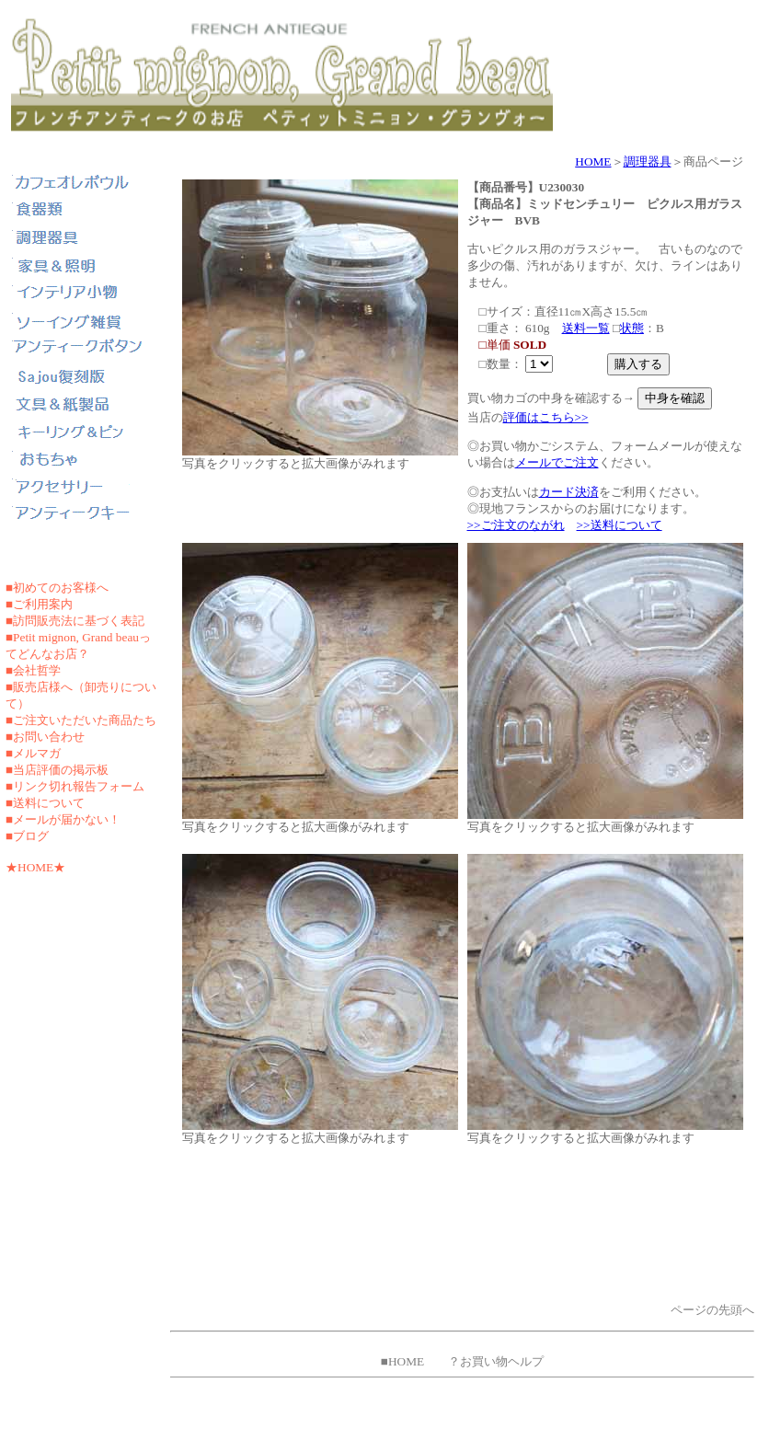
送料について (49, 803)
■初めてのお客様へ (57, 587)
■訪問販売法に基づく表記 (75, 621)
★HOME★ (35, 867)
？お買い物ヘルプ (496, 1361)
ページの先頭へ (712, 1310)
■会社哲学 (33, 670)
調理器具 (647, 161)
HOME (593, 161)
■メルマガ (33, 753)
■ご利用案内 (39, 604)
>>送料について (619, 525)
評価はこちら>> (546, 417)
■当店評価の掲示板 (57, 770)
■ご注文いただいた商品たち (81, 720)
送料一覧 (586, 328)
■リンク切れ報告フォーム (75, 786)
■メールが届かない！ (63, 819)
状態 (632, 328)
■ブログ (27, 836)
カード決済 (569, 492)
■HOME (402, 1361)
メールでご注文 (557, 462)
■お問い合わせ (45, 736)
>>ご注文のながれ (516, 525)
